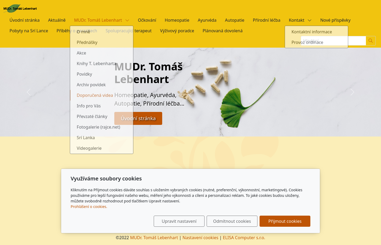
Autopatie (234, 20)
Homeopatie (177, 20)
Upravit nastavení (179, 221)
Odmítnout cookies (232, 221)
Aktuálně (57, 20)
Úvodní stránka (25, 20)
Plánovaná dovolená (223, 31)
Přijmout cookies (284, 221)
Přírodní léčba (266, 20)
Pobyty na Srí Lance (29, 31)
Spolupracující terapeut (129, 31)
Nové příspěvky (335, 20)
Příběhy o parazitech (77, 31)
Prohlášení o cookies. (89, 206)
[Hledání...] (333, 41)
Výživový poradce (177, 31)
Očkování (147, 20)
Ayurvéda (207, 20)
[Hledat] (371, 41)
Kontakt (300, 20)
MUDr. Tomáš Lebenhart (101, 20)
